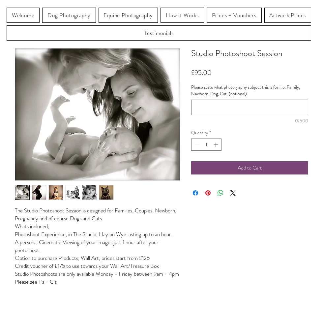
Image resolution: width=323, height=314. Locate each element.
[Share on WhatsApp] (220, 193)
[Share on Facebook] (195, 193)
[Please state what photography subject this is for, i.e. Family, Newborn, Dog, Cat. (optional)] (249, 107)
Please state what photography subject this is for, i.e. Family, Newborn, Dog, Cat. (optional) (245, 90)
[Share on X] (233, 193)
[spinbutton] (206, 144)
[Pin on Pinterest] (208, 193)
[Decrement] (196, 144)
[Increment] (216, 144)
